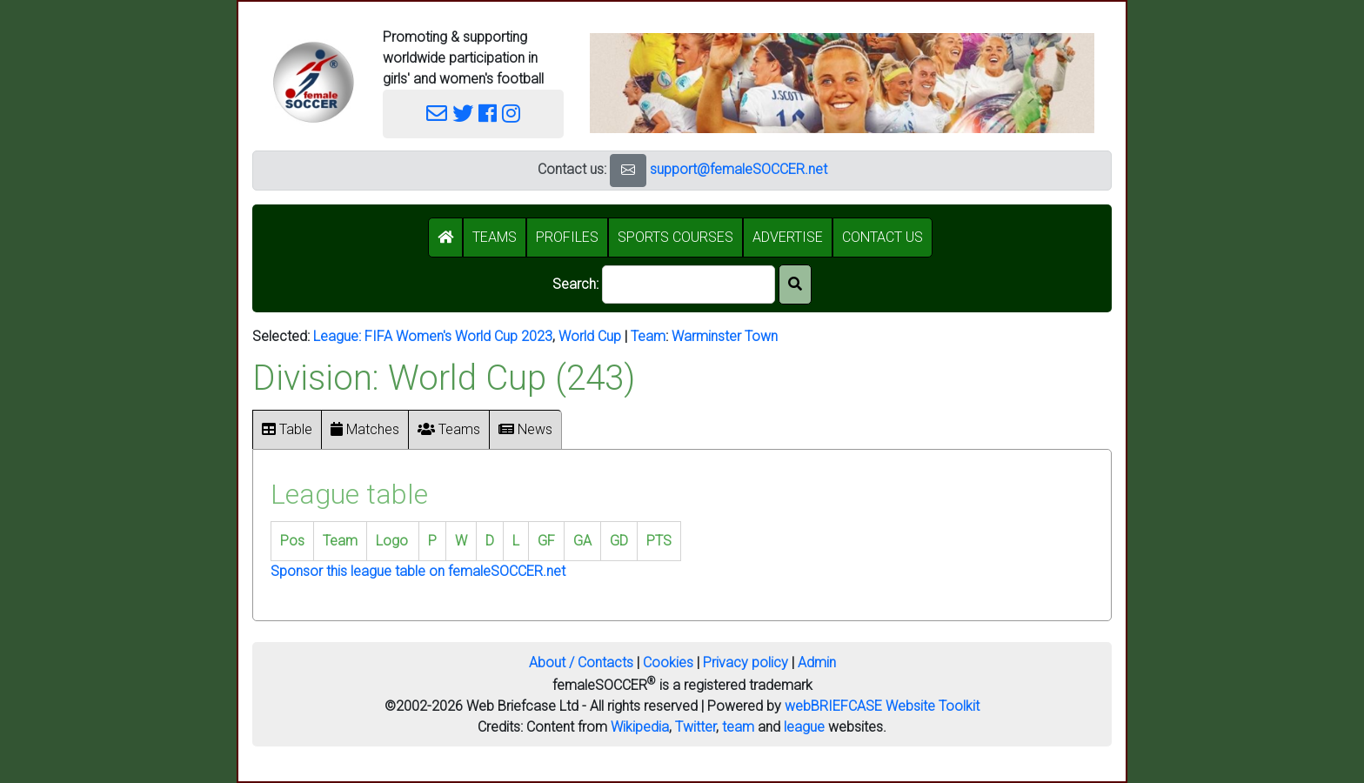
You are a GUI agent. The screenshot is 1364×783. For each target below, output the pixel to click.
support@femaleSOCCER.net (738, 169)
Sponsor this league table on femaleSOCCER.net (418, 571)
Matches (365, 429)
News (525, 429)
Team (648, 336)
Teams (449, 429)
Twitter (695, 727)
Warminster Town (725, 336)
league (804, 727)
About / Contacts (581, 662)
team (738, 727)
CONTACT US (882, 237)
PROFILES (567, 237)
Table (287, 429)
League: (338, 336)
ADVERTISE (787, 237)
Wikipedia (640, 727)
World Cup (589, 336)
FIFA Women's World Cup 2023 (458, 336)
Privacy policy (745, 662)
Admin (817, 662)
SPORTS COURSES (675, 237)
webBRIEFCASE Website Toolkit (882, 706)
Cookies (668, 662)
